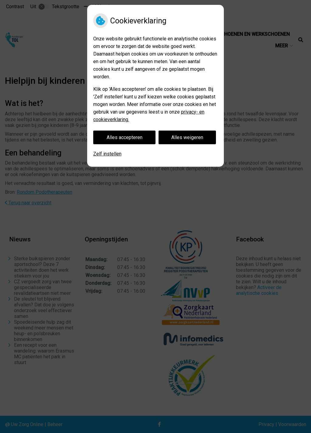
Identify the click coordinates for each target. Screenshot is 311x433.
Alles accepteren (124, 137)
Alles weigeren (187, 137)
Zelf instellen (107, 154)
